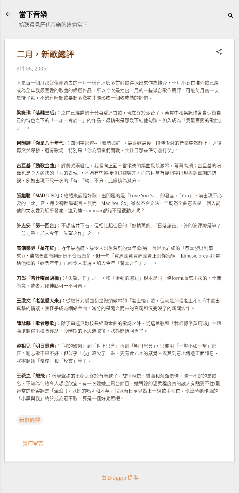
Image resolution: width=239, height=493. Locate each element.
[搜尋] (230, 16)
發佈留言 (33, 443)
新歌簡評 (29, 420)
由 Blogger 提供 (119, 478)
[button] (219, 52)
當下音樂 (33, 14)
